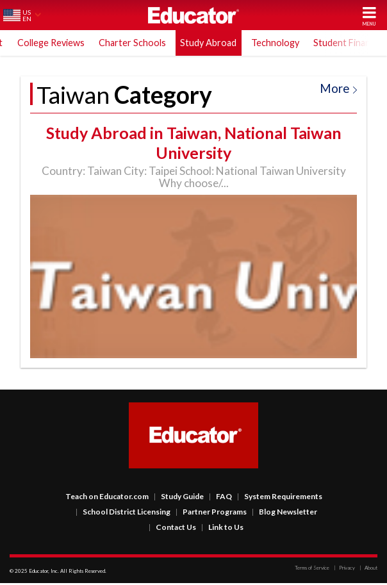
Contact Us (172, 529)
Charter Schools (132, 42)
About (368, 569)
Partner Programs (211, 513)
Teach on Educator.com (107, 498)
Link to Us (222, 529)
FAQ (220, 498)
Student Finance (346, 42)
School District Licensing (123, 513)
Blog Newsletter (284, 513)
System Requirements (279, 498)
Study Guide (179, 498)
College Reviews (51, 42)
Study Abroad (208, 42)
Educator (193, 15)
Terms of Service (312, 569)
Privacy (344, 569)
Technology (275, 42)
